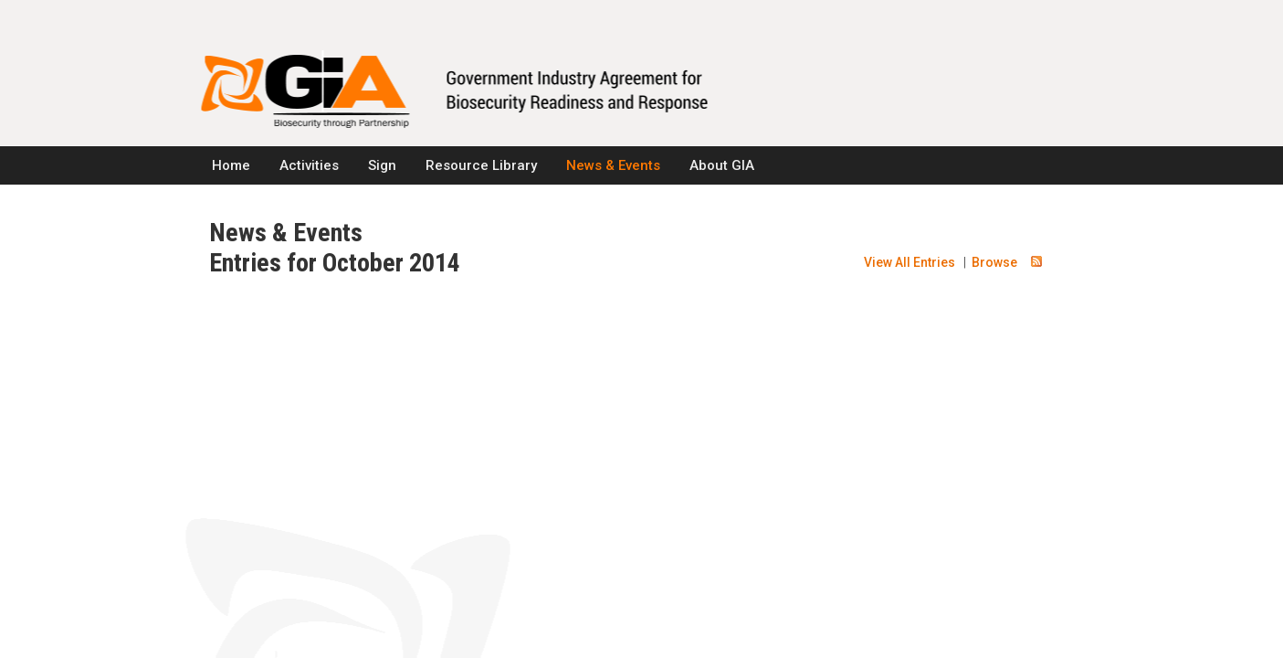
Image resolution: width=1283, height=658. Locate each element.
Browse (994, 262)
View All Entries (909, 262)
